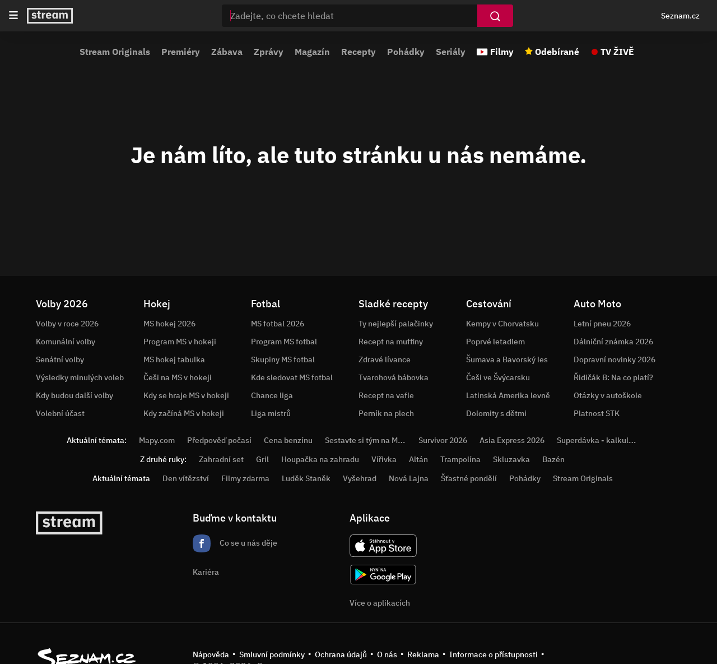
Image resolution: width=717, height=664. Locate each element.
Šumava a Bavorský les (507, 359)
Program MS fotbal (284, 341)
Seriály (450, 51)
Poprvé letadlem (495, 341)
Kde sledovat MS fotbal (292, 377)
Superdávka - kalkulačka (601, 440)
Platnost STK (597, 413)
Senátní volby (60, 359)
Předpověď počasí (219, 440)
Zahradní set (221, 459)
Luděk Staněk (306, 478)
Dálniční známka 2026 (613, 341)
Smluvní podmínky (272, 654)
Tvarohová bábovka (393, 377)
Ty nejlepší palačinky (395, 324)
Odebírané (557, 51)
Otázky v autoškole (608, 395)
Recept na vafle (386, 395)
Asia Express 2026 (511, 440)
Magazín (312, 51)
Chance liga (272, 395)
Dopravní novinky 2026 (614, 359)
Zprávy (268, 51)
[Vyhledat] (495, 15)
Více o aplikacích (380, 603)
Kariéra (206, 572)
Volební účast (60, 413)
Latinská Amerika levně (508, 395)
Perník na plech (386, 413)
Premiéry (180, 51)
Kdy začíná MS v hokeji (183, 413)
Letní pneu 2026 (602, 324)
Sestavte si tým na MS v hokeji (378, 440)
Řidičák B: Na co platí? (613, 377)
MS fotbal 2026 (277, 324)
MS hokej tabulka (174, 359)
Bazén (553, 459)
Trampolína (460, 459)
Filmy (502, 51)
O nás (387, 654)
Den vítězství (185, 478)
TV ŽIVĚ (617, 51)
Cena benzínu (288, 440)
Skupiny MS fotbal (283, 359)
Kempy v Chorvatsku (502, 324)
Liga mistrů (271, 413)
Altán (418, 459)
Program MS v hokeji (179, 341)
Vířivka (384, 459)
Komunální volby (65, 341)
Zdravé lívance (384, 359)
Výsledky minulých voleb (80, 377)
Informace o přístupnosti (493, 654)
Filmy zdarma (245, 478)
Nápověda (211, 654)
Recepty (358, 51)
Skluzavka (511, 459)
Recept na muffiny (390, 341)
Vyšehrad (359, 478)
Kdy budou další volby (74, 395)
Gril (262, 459)
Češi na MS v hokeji (177, 377)
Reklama (423, 654)
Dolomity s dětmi (496, 413)
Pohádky (406, 51)
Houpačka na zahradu (320, 459)
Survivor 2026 (442, 440)
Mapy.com (157, 440)
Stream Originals (115, 51)
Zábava (227, 51)
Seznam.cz (680, 16)
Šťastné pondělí (469, 478)
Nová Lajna (409, 478)
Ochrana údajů (341, 654)
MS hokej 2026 (169, 324)
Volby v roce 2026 (67, 324)
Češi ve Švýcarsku (498, 377)
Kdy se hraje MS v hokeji (186, 395)
